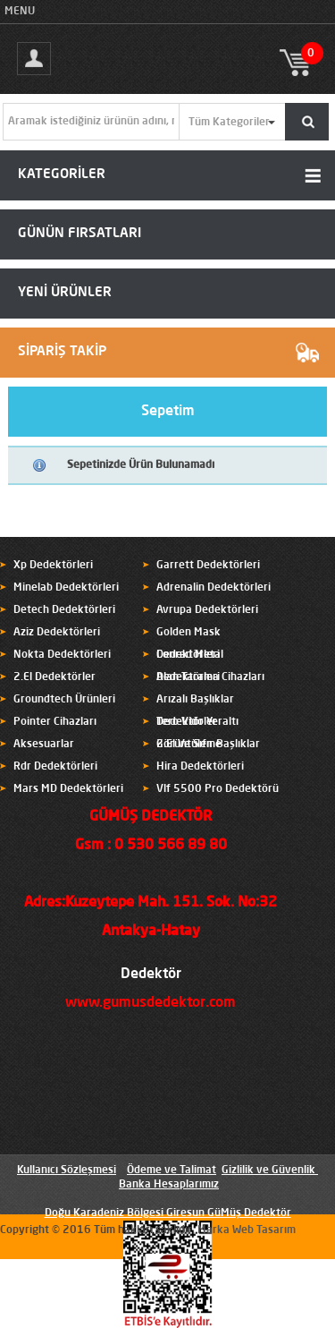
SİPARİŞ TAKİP (62, 352)
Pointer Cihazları (54, 722)
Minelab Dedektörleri (66, 588)
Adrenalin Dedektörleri (213, 588)
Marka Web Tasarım (246, 1230)
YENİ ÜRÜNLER (65, 293)
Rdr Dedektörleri (55, 767)
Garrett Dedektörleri (208, 565)
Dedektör (151, 974)
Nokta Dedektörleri (62, 655)
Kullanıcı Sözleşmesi (66, 1170)
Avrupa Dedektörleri (207, 610)
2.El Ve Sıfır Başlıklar (208, 744)
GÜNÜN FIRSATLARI (79, 234)
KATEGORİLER (61, 175)
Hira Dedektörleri (200, 767)
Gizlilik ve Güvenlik (268, 1170)
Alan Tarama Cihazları (210, 677)
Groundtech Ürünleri (64, 699)
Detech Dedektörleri (64, 610)
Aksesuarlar (43, 744)
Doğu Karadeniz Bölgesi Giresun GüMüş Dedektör (168, 1213)
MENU (19, 11)
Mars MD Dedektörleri (68, 789)
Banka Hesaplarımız (169, 1184)
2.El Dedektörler (54, 677)
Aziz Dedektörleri (56, 632)
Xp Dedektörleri (53, 565)
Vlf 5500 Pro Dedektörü (217, 789)
